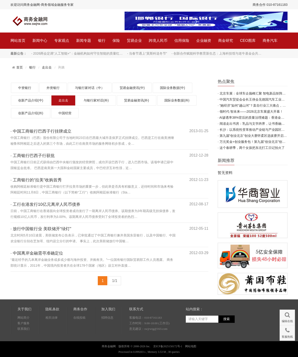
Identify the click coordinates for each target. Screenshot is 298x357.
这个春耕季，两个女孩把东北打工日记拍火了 (252, 148)
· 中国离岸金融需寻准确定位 (36, 253)
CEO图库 (248, 41)
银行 (101, 41)
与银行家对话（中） (89, 88)
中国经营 (64, 113)
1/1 (114, 281)
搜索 (226, 319)
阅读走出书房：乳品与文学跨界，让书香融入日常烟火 (259, 123)
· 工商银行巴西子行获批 (32, 155)
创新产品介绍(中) (30, 100)
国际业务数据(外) (176, 100)
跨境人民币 (158, 41)
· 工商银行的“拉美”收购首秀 (36, 180)
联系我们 (23, 329)
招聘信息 (107, 317)
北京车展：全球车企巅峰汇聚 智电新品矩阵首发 (254, 93)
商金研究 (225, 41)
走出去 (47, 67)
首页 (19, 67)
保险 (116, 41)
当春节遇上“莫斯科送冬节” (148, 53)
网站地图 (190, 346)
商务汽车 (270, 41)
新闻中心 (39, 41)
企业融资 (203, 41)
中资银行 (24, 88)
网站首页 (17, 41)
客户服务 (23, 323)
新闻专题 (83, 41)
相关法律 (51, 317)
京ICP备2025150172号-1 (167, 346)
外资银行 (53, 88)
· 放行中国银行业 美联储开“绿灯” (40, 228)
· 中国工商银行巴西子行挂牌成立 (40, 131)
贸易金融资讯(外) (136, 100)
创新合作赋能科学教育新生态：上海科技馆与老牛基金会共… (217, 53)
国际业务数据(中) (172, 88)
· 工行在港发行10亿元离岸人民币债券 (45, 204)
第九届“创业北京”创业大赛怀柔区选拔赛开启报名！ (256, 136)
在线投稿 (79, 317)
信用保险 (181, 41)
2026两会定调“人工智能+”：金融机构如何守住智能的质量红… (78, 53)
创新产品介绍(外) (30, 113)
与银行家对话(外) (96, 100)
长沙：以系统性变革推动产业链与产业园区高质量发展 (259, 129)
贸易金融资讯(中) (132, 88)
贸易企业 (134, 41)
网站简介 (23, 317)
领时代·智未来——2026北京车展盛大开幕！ (251, 111)
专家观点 (61, 41)
